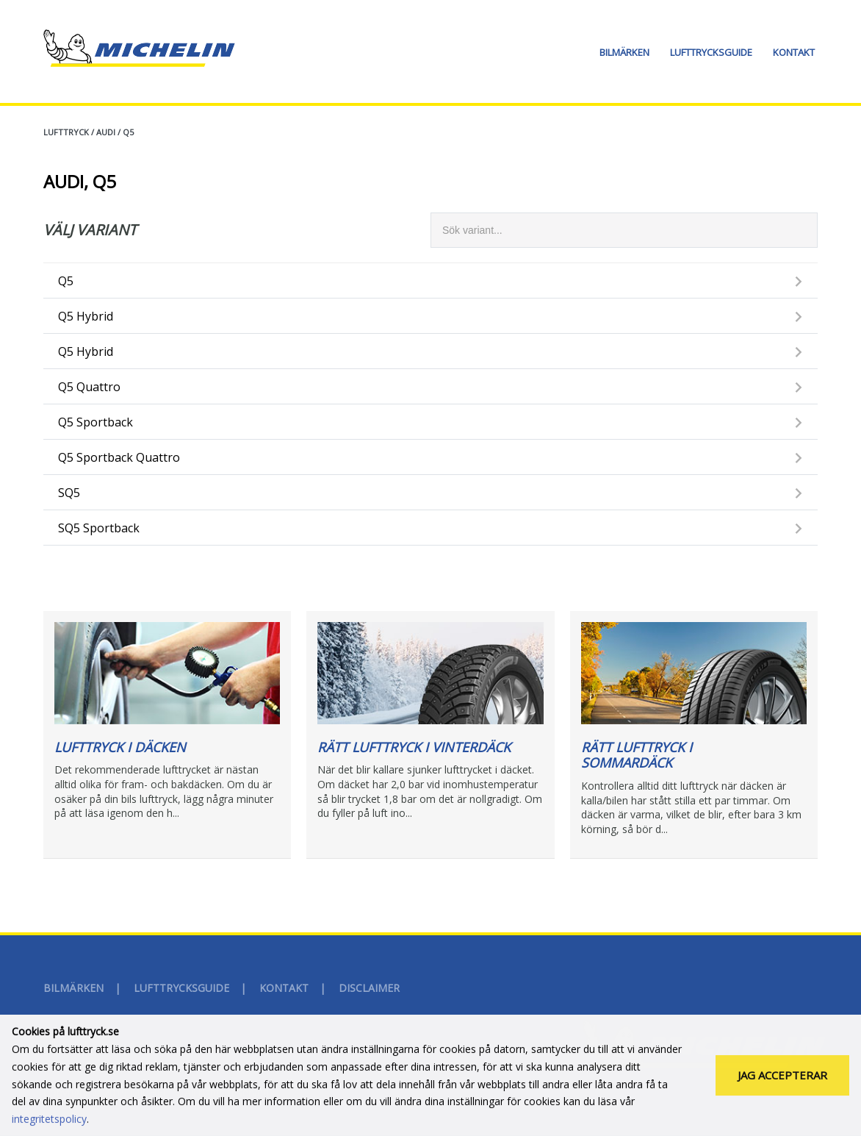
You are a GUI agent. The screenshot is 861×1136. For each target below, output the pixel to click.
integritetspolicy (49, 1122)
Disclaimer (369, 988)
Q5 (128, 131)
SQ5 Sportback (99, 528)
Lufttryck (66, 131)
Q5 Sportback (95, 422)
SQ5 (69, 493)
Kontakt (794, 52)
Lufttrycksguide (711, 52)
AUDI (105, 131)
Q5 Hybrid (85, 316)
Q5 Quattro (89, 387)
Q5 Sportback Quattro (119, 457)
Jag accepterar (782, 1078)
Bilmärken (624, 52)
